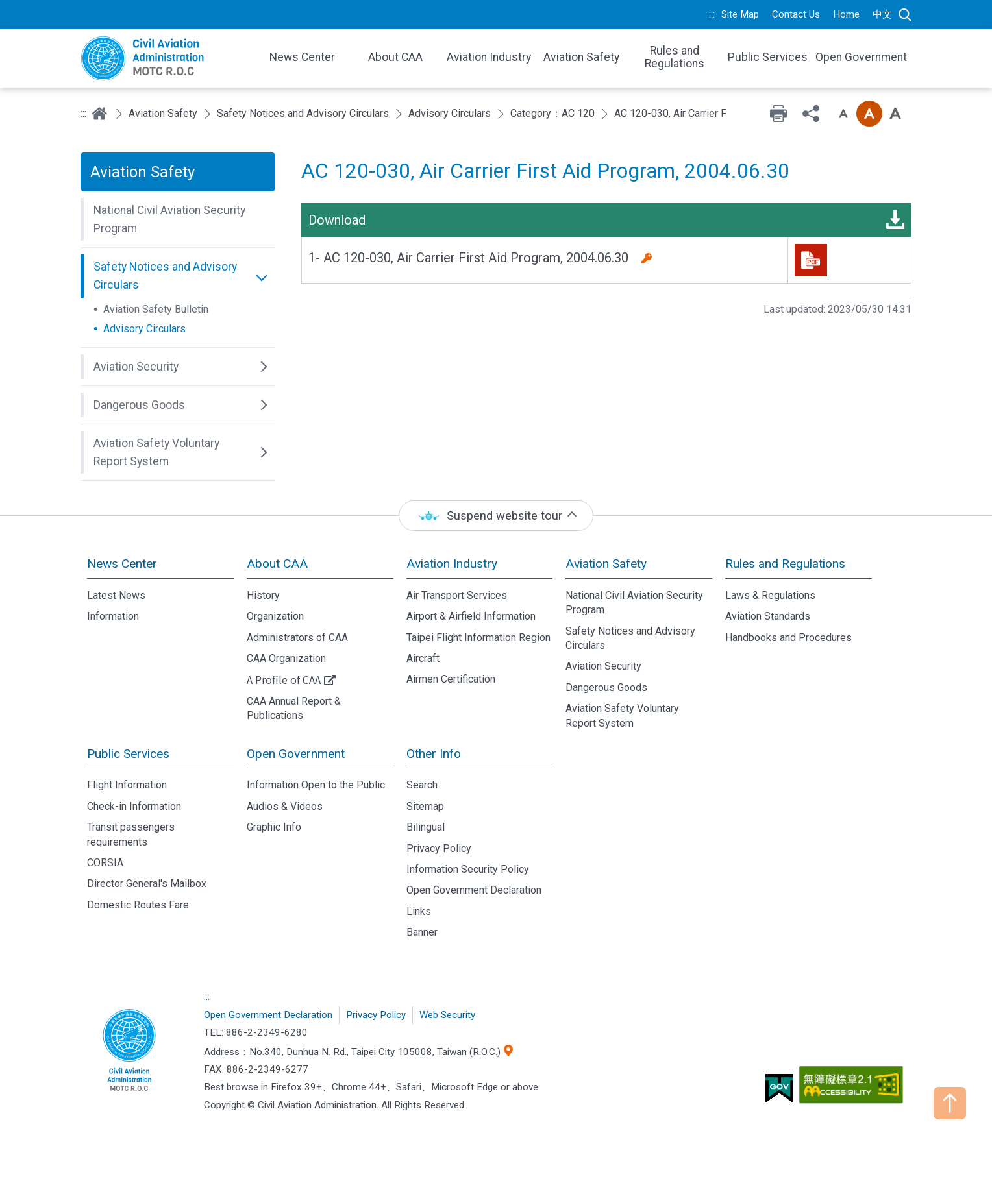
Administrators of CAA (297, 637)
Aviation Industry (451, 563)
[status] (496, 515)
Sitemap (425, 806)
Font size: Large (895, 114)
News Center (122, 563)
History (263, 595)
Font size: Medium (869, 114)
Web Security (447, 1015)
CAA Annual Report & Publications (294, 708)
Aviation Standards (767, 616)
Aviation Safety (163, 113)
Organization (275, 616)
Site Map (740, 14)
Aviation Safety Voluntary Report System (622, 715)
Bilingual (425, 827)
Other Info (433, 753)
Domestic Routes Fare (138, 905)
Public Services (128, 753)
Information (113, 616)
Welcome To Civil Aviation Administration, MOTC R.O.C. (165, 58)
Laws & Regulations (770, 595)
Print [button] (778, 114)
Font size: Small (843, 114)
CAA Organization (286, 658)
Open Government (296, 753)
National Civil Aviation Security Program (634, 602)
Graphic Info (274, 827)
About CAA (277, 563)
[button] (178, 219)
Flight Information (127, 785)
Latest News (116, 595)
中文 (882, 14)
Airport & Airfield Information (471, 616)
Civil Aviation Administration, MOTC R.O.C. (129, 1051)
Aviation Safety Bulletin (155, 309)
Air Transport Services (456, 595)
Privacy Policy (438, 848)
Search (905, 14)
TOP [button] (950, 1103)
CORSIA (105, 863)
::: (712, 14)
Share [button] (811, 114)
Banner (422, 932)
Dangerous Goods (606, 687)
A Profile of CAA (284, 679)
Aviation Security (603, 666)
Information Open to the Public (316, 785)
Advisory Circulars (449, 113)
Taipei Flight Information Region (478, 637)
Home (846, 14)
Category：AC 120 (552, 113)
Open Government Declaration (473, 890)
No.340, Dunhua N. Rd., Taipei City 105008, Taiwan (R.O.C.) (375, 1052)
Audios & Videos (285, 806)
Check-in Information (134, 806)
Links (418, 911)
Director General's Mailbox (146, 883)
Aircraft (423, 658)
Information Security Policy (467, 869)
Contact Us (796, 14)
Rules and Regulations (785, 563)
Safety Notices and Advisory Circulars (303, 113)
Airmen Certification (450, 679)
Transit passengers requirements (131, 834)
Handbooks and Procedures (788, 637)
